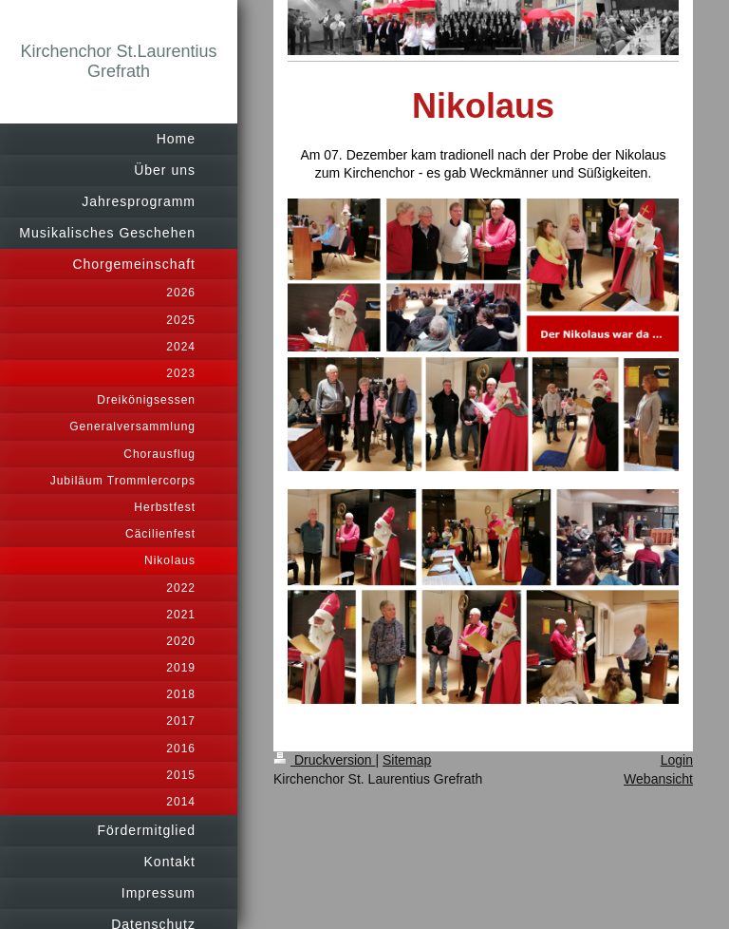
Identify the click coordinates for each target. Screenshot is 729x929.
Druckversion (324, 760)
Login (677, 760)
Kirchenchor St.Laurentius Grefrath (118, 61)
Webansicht (658, 779)
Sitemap (407, 760)
